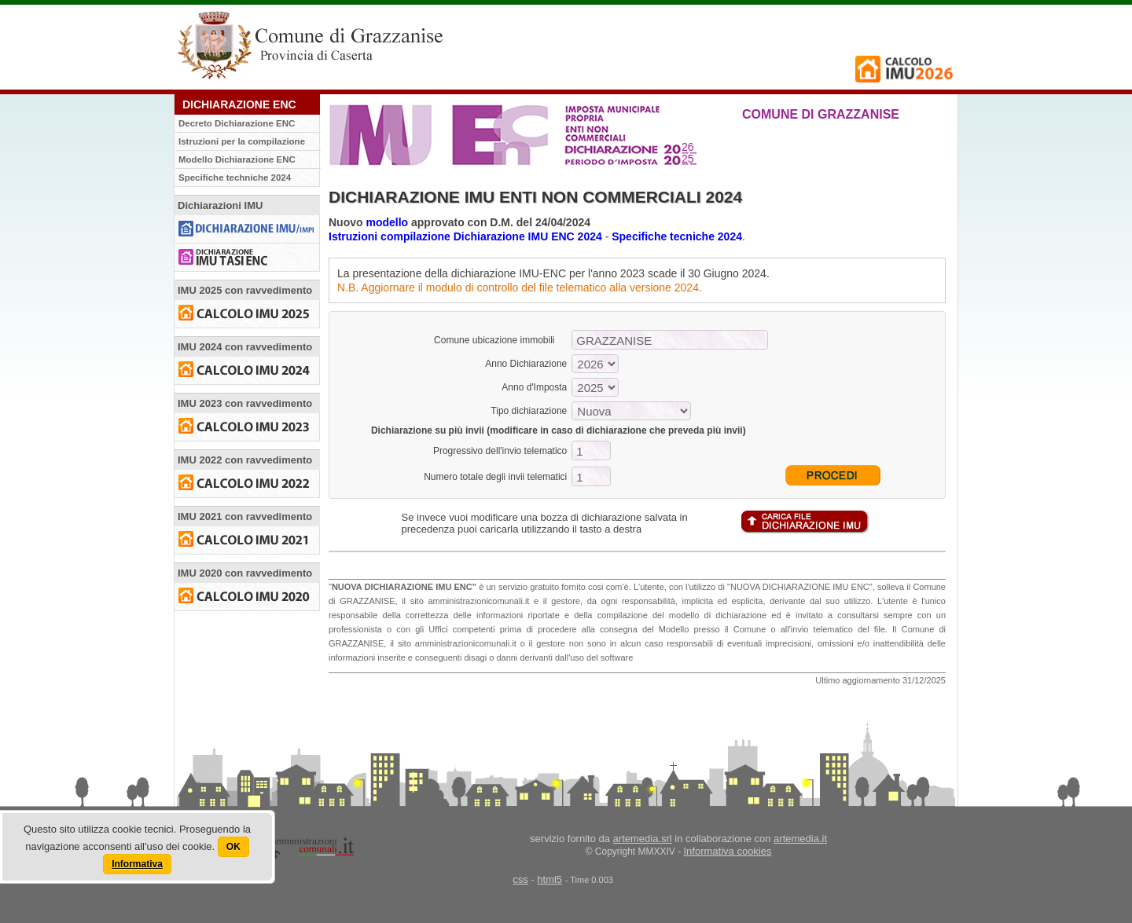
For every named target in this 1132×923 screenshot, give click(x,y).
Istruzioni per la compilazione (241, 141)
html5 (549, 879)
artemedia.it (800, 838)
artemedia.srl (642, 838)
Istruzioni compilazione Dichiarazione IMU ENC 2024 (465, 236)
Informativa (137, 864)
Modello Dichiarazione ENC (237, 159)
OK (233, 846)
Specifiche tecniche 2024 (677, 236)
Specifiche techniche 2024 (234, 177)
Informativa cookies (728, 851)
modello (387, 222)
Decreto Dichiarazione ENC (236, 123)
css (520, 879)
